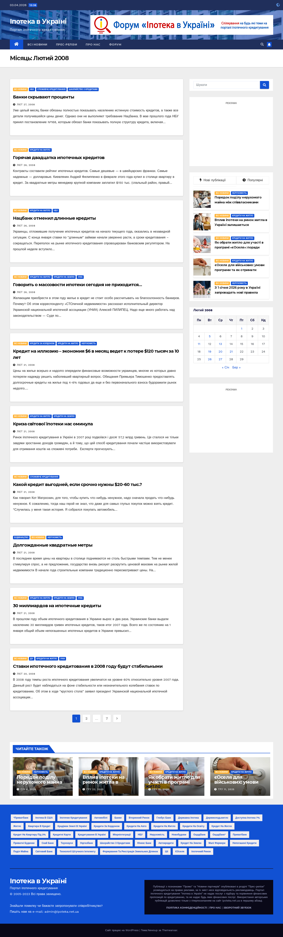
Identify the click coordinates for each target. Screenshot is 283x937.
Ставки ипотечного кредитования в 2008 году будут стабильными (88, 666)
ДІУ (31, 659)
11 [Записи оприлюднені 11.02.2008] (199, 344)
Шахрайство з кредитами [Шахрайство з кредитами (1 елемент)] (115, 843)
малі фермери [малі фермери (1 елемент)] (217, 843)
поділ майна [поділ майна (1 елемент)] (20, 851)
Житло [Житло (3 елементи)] (17, 826)
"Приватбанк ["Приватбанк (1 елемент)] (20, 817)
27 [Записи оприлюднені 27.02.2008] (220, 359)
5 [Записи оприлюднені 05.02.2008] (210, 336)
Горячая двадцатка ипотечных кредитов (58, 157)
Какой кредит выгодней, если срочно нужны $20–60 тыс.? (77, 484)
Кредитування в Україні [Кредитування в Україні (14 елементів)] (92, 834)
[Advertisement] (231, 133)
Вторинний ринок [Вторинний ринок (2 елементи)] (139, 817)
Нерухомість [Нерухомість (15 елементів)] (157, 834)
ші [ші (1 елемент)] (166, 851)
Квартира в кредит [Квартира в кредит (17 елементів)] (39, 826)
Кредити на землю (64, 277)
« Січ (225, 367)
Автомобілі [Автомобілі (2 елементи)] (101, 817)
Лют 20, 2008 (26, 673)
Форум (115, 44)
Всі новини (37, 44)
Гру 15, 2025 (160, 789)
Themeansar (169, 930)
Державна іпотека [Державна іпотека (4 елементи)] (188, 817)
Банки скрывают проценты (43, 97)
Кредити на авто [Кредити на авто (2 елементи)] (137, 826)
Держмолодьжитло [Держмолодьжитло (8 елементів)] (217, 817)
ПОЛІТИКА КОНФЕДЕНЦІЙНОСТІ (186, 907)
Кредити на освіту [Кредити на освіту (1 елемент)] (193, 826)
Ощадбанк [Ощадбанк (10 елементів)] (199, 834)
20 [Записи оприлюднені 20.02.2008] (220, 351)
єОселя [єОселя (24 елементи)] (179, 851)
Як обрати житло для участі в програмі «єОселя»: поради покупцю (174, 784)
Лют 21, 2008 (26, 365)
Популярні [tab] (253, 180)
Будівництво (21, 537)
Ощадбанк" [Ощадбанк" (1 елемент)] (219, 834)
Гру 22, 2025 (95, 789)
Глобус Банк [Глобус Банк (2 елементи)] (164, 817)
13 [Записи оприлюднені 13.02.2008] (220, 344)
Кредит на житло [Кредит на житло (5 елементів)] (222, 826)
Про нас (93, 44)
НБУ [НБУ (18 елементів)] (140, 834)
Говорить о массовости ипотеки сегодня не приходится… (77, 284)
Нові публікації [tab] (215, 180)
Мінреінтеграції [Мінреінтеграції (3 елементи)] (122, 834)
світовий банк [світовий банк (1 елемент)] (43, 851)
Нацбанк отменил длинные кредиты (54, 218)
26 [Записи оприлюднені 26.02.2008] (210, 359)
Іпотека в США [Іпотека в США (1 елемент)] (44, 817)
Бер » (236, 367)
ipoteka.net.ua (231, 900)
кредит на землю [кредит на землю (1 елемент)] (191, 843)
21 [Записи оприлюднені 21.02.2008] (231, 351)
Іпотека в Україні (38, 21)
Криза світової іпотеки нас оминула (53, 424)
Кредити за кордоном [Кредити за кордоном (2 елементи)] (107, 826)
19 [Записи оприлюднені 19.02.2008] (209, 351)
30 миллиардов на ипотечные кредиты (57, 605)
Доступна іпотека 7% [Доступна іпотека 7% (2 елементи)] (247, 817)
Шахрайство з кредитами (83, 89)
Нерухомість (89, 343)
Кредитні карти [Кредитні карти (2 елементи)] (62, 834)
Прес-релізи (66, 44)
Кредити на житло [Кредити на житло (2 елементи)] (164, 826)
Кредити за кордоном (42, 343)
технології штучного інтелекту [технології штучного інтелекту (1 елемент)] (77, 851)
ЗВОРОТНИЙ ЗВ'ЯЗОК (237, 907)
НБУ (32, 89)
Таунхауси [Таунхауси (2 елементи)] (67, 843)
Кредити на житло (40, 150)
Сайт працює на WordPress (122, 930)
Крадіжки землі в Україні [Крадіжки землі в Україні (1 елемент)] (72, 826)
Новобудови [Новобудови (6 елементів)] (179, 834)
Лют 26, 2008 (26, 165)
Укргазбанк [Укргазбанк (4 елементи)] (86, 843)
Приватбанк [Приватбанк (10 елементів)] (240, 834)
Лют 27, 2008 (26, 104)
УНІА (80, 277)
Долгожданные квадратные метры (52, 545)
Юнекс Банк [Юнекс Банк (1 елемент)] (144, 843)
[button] (262, 44)
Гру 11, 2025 (226, 789)
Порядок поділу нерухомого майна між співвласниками (41, 782)
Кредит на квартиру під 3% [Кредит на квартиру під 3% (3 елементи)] (29, 834)
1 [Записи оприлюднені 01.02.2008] (241, 328)
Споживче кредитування (51, 89)
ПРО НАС (215, 907)
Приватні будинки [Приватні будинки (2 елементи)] (24, 843)
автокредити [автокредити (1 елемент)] (166, 843)
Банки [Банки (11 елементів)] (118, 817)
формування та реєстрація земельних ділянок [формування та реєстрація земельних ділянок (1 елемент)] (130, 851)
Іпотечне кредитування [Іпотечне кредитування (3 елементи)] (73, 817)
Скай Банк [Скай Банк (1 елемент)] (48, 843)
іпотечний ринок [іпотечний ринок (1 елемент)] (201, 851)
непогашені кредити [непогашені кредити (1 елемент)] (244, 843)
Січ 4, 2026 (28, 789)
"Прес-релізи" (256, 886)
